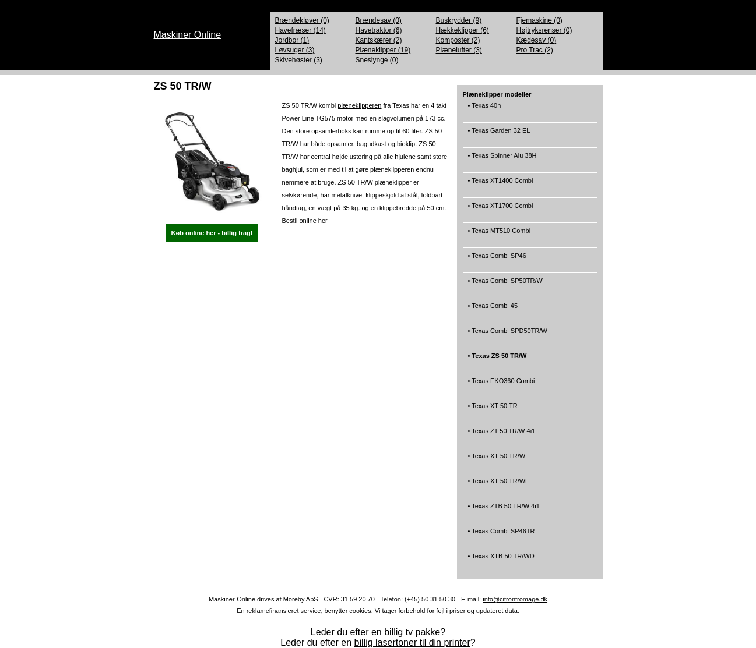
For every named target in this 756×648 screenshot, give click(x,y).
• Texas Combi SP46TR (500, 535)
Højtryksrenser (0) (544, 30)
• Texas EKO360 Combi (500, 385)
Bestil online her (305, 220)
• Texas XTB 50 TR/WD (500, 560)
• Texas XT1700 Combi (499, 210)
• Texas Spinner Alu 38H (501, 160)
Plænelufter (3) (459, 50)
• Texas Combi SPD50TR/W (506, 335)
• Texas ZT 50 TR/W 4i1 (501, 435)
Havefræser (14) (300, 30)
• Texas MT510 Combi (498, 235)
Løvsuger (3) (295, 50)
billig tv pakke (412, 632)
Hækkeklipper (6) (462, 30)
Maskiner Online (187, 35)
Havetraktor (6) (379, 30)
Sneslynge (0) (377, 60)
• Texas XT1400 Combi (499, 185)
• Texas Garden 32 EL (498, 135)
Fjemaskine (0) (539, 20)
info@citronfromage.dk (515, 599)
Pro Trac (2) (534, 50)
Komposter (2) (458, 40)
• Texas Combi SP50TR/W (504, 285)
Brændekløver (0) (302, 20)
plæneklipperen (359, 105)
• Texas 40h (483, 110)
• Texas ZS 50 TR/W (496, 360)
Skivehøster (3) (298, 60)
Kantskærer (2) (379, 40)
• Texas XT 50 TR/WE (498, 485)
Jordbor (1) (292, 40)
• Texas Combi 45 (492, 310)
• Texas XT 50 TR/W (496, 460)
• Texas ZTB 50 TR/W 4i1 (503, 510)
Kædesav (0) (536, 40)
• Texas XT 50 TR (492, 410)
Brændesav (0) (379, 20)
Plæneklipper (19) (383, 50)
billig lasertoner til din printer (412, 642)
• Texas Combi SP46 (496, 260)
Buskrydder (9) (459, 20)
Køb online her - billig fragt (212, 232)
